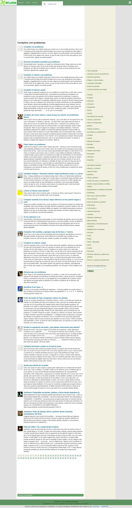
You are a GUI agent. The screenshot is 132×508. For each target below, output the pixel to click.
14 (50, 455)
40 (50, 458)
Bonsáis (90, 144)
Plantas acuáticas (93, 129)
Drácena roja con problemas (35, 272)
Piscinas (90, 232)
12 (45, 455)
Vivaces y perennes (94, 119)
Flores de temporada (94, 123)
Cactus (89, 113)
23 (73, 455)
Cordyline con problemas (34, 47)
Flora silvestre (92, 199)
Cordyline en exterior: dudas (35, 243)
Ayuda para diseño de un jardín (36, 365)
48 (70, 458)
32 (30, 458)
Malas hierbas (92, 220)
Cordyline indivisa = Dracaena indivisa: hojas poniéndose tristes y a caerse (53, 174)
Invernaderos (91, 208)
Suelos (89, 248)
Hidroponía (91, 205)
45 (63, 458)
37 (43, 458)
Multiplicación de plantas (95, 229)
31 (28, 458)
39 (48, 458)
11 (43, 455)
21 (68, 455)
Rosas (89, 110)
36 (40, 458)
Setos (89, 245)
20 (65, 455)
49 (73, 458)
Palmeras (90, 101)
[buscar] (52, 4)
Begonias (90, 160)
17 (58, 455)
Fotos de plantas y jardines (96, 202)
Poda (89, 235)
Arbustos (90, 104)
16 (55, 455)
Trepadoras (91, 107)
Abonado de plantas (94, 165)
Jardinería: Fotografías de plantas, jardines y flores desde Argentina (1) (52, 392)
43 (58, 458)
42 (55, 458)
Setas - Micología (93, 242)
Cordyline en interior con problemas (38, 75)
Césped (90, 135)
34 (35, 458)
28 (21, 458)
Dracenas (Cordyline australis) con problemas (42, 62)
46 (65, 458)
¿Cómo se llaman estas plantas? (36, 191)
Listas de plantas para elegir (97, 89)
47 (68, 458)
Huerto (89, 138)
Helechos (90, 157)
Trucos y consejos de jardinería (98, 260)
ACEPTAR (104, 506)
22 (70, 455)
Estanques (91, 192)
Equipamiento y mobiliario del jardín (99, 189)
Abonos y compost (93, 168)
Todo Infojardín (92, 71)
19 (63, 455)
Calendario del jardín (94, 83)
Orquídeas (90, 147)
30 (26, 458)
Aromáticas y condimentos (96, 132)
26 (80, 455)
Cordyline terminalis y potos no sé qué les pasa (42, 346)
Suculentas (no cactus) (95, 116)
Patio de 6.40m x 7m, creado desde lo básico (41, 427)
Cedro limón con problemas (35, 144)
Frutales (90, 98)
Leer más (96, 506)
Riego (89, 239)
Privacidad (74, 501)
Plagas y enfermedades (95, 80)
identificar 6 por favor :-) (33, 287)
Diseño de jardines (93, 77)
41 (53, 458)
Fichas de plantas (93, 86)
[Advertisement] (50, 22)
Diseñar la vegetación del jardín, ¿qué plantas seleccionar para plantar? (52, 327)
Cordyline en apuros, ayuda (34, 90)
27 (18, 458)
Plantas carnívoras (93, 150)
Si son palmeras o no (32, 217)
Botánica (90, 174)
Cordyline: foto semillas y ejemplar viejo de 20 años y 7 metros (48, 232)
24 (75, 455)
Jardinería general (93, 211)
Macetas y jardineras (94, 217)
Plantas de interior (93, 141)
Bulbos (89, 126)
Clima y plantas (92, 177)
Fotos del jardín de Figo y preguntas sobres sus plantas (46, 298)
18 (60, 455)
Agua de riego (92, 171)
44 (60, 458)
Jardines (90, 214)
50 (75, 458)
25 (77, 455)
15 (53, 455)
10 (40, 455)
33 (33, 458)
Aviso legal (65, 501)
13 (48, 455)
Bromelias (90, 154)
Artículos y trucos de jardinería (98, 74)
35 (38, 458)
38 (45, 458)
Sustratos (90, 251)
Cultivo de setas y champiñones (98, 181)
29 (23, 458)
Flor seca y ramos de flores (96, 196)
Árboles (90, 95)
